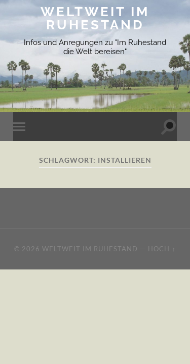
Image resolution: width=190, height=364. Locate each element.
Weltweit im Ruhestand (95, 18)
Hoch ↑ (161, 249)
